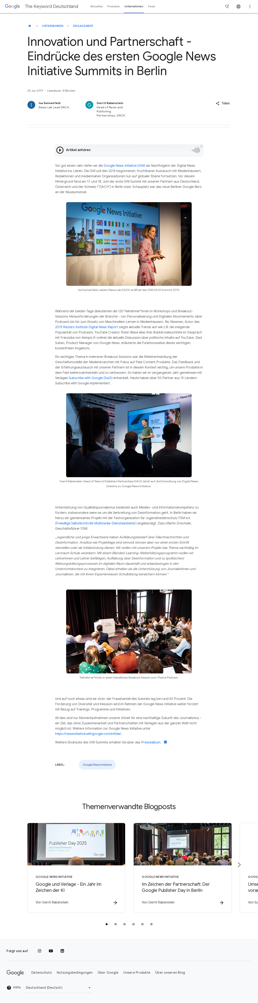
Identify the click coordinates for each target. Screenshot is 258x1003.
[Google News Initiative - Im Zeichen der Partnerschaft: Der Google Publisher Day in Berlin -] (182, 868)
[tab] (106, 924)
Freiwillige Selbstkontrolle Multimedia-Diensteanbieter (96, 523)
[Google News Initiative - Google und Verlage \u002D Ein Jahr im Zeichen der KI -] (76, 868)
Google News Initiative (97, 764)
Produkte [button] (113, 6)
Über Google (108, 973)
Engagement (83, 26)
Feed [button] (151, 6)
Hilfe (14, 987)
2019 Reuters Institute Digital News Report (86, 327)
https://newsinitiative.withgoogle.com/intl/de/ (88, 734)
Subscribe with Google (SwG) (91, 378)
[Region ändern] (59, 988)
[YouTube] (51, 951)
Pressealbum (150, 742)
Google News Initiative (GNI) (124, 166)
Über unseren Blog (170, 973)
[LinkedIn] (62, 951)
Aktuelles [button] (96, 6)
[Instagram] (39, 951)
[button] (223, 103)
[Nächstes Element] (239, 865)
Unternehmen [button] (134, 6)
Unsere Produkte (136, 973)
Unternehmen (52, 26)
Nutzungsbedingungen (75, 973)
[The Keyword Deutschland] (30, 26)
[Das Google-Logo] (15, 973)
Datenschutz (41, 973)
